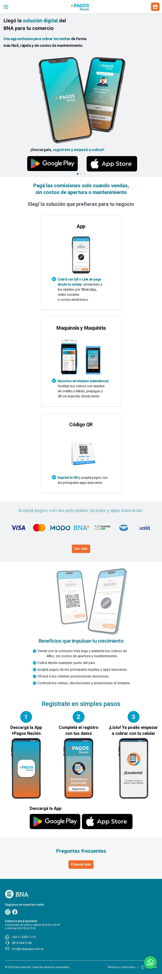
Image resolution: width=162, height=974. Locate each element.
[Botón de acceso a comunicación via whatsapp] (150, 962)
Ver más (81, 549)
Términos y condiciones (121, 967)
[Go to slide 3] (84, 174)
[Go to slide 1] (78, 174)
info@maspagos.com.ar (28, 949)
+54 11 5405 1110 (24, 937)
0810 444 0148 (22, 943)
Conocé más (81, 864)
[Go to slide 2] (81, 174)
